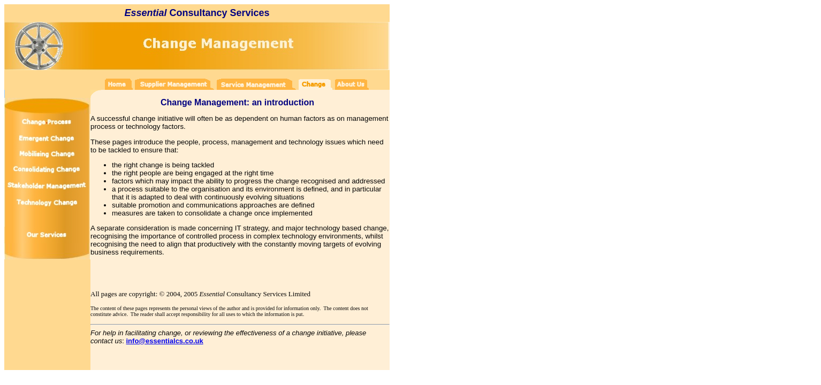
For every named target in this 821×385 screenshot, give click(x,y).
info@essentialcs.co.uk (164, 341)
